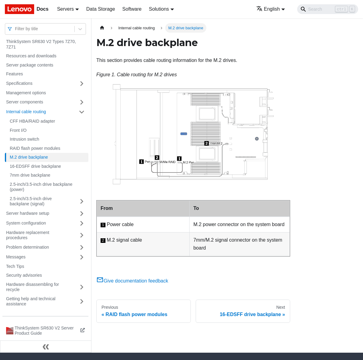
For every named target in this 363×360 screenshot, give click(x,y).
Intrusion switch (24, 139)
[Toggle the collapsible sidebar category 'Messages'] (81, 257)
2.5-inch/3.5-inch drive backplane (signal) (31, 201)
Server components (24, 101)
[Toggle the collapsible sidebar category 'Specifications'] (81, 83)
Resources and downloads (31, 55)
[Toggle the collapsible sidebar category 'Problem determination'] (81, 247)
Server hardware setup (27, 213)
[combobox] (15, 28)
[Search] (327, 9)
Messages (16, 256)
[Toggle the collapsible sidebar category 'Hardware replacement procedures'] (81, 235)
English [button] (268, 9)
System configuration (26, 223)
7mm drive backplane (30, 175)
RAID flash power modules (35, 148)
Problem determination (27, 247)
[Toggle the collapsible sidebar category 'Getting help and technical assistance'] (81, 301)
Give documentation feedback (132, 280)
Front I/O (18, 130)
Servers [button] (65, 9)
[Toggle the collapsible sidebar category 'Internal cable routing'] (81, 112)
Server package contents (29, 65)
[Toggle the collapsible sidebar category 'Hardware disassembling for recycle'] (81, 287)
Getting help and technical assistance (30, 301)
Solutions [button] (159, 9)
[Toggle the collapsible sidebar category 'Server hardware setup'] (81, 213)
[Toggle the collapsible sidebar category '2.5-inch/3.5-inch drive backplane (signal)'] (81, 201)
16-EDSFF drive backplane (35, 166)
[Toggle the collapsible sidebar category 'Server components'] (81, 102)
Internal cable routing (26, 111)
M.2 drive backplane (29, 157)
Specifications (19, 83)
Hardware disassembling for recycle (32, 287)
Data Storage (100, 9)
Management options (26, 92)
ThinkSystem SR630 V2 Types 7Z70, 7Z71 (41, 44)
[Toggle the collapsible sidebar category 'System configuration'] (81, 223)
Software (131, 9)
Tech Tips (15, 266)
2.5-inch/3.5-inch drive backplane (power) (41, 187)
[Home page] (102, 28)
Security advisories (24, 275)
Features (14, 73)
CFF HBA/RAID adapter (32, 121)
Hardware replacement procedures (27, 235)
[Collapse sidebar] (45, 346)
